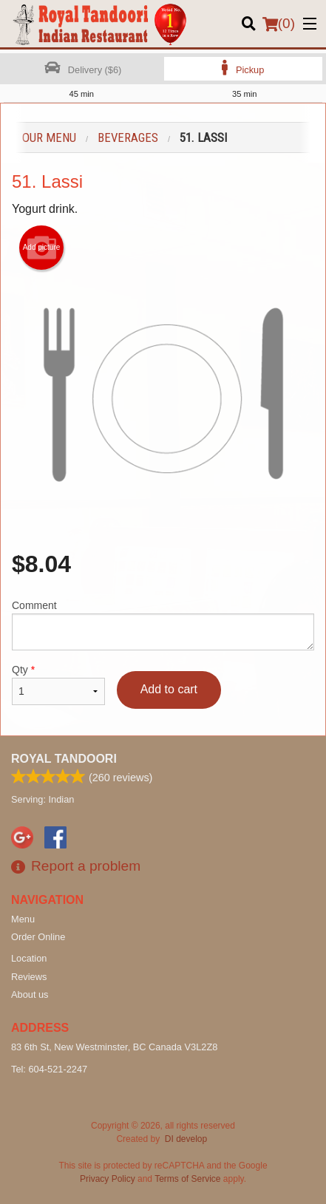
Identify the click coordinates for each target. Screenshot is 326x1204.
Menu (23, 919)
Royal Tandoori (64, 758)
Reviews (29, 976)
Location (29, 958)
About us (30, 994)
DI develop (186, 1139)
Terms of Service (187, 1179)
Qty (58, 684)
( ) (278, 24)
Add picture (42, 247)
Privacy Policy (107, 1179)
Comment (163, 624)
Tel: (49, 1069)
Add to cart (168, 689)
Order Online (38, 936)
